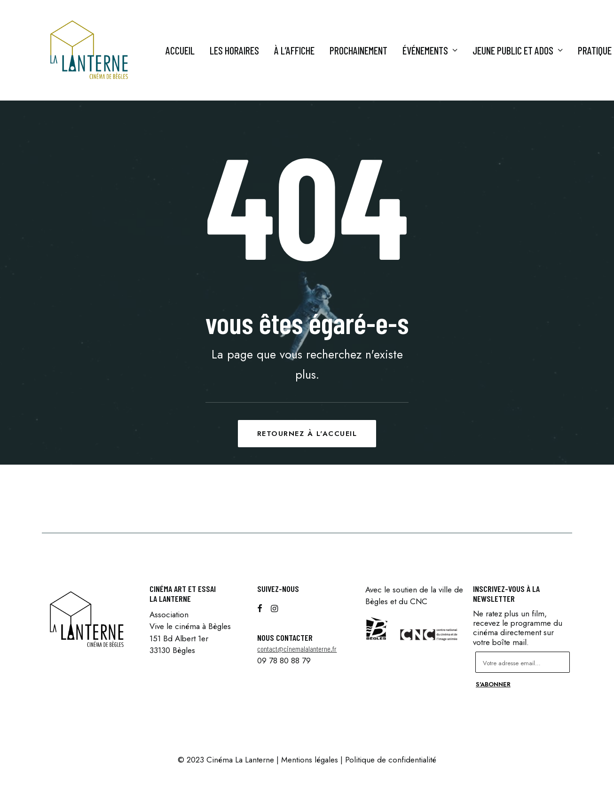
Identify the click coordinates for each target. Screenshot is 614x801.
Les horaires (234, 50)
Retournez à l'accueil (307, 433)
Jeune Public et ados (517, 50)
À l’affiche (294, 50)
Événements (429, 50)
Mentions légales (309, 759)
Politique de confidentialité (390, 759)
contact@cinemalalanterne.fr (297, 648)
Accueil (180, 50)
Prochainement (358, 50)
